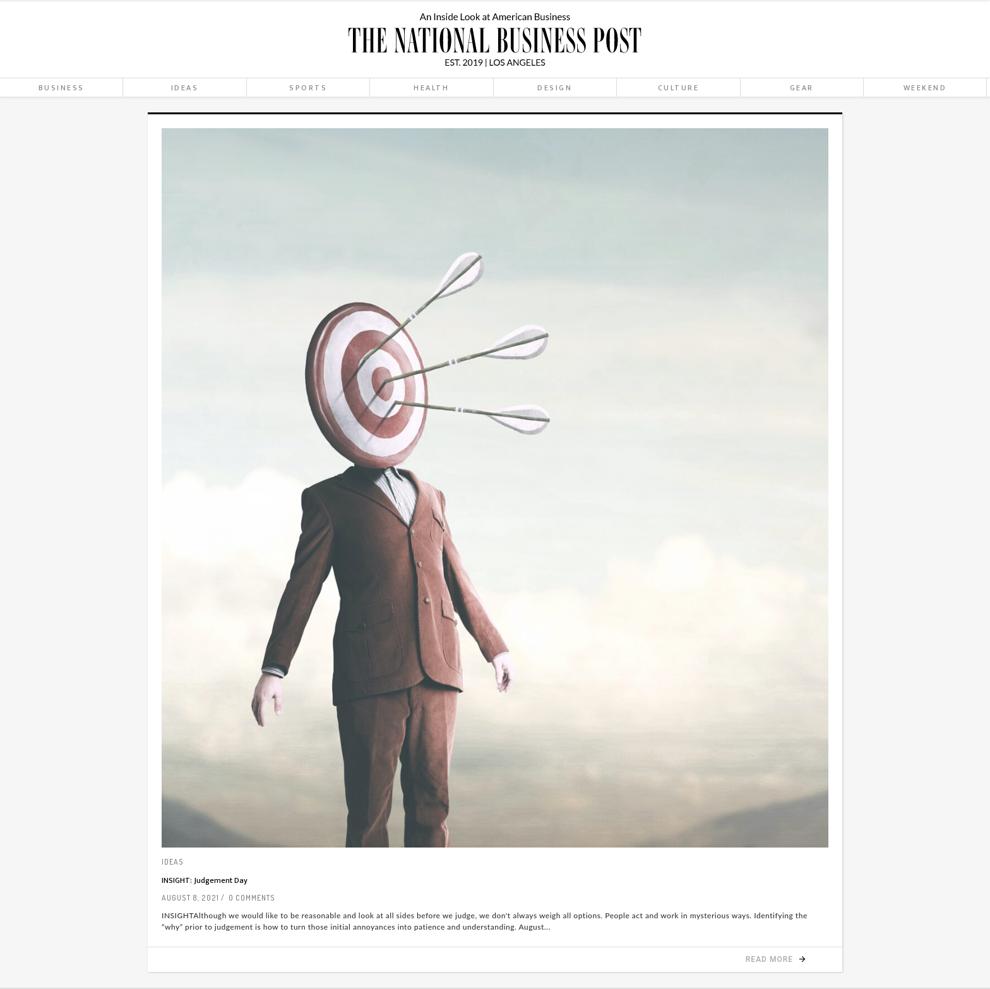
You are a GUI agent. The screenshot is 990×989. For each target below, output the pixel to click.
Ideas (173, 861)
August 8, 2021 (190, 897)
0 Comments (252, 897)
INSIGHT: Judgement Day (205, 880)
